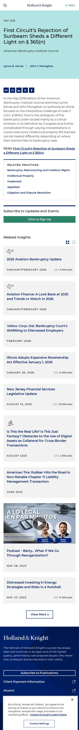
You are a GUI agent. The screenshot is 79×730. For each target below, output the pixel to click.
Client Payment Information (24, 681)
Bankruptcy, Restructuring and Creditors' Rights (38, 170)
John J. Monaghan (42, 66)
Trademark (14, 181)
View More (38, 614)
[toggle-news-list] (73, 242)
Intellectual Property (20, 175)
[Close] (72, 706)
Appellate (13, 187)
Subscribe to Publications (39, 673)
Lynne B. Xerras (14, 66)
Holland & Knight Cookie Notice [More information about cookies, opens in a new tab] (48, 720)
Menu (72, 5)
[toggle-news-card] (67, 242)
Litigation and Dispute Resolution (29, 192)
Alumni (9, 690)
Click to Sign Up (39, 219)
